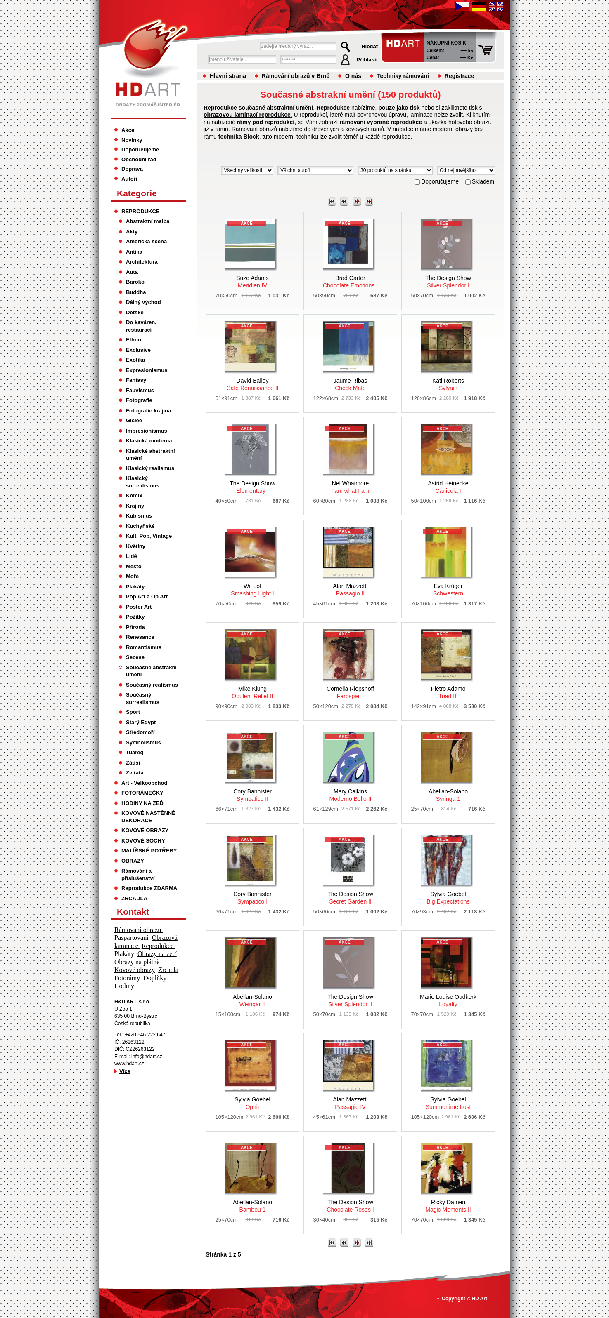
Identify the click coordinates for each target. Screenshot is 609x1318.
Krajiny (135, 506)
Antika (134, 252)
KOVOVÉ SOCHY (143, 841)
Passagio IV (350, 1103)
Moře (132, 576)
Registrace (459, 76)
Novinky (131, 140)
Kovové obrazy (134, 969)
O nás (353, 76)
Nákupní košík (446, 43)
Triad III (448, 692)
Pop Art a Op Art (147, 596)
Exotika (135, 360)
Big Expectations (448, 898)
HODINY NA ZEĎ (142, 803)
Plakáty (135, 587)
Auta (132, 272)
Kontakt (133, 911)
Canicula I (448, 487)
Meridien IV (252, 282)
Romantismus (143, 647)
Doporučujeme (140, 149)
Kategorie (137, 193)
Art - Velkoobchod (144, 783)
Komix (134, 495)
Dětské (135, 312)
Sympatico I (252, 898)
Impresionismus (146, 431)
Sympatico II (252, 795)
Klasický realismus (150, 468)
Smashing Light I (252, 590)
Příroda (135, 627)
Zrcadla (168, 969)
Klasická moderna (149, 441)
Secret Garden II (350, 898)
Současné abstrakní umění (151, 671)
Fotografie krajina (148, 410)
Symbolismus (143, 742)
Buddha (136, 292)
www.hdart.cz (129, 1063)
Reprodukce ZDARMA (149, 888)
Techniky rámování (403, 76)
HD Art (479, 1299)
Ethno (133, 340)
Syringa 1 (448, 795)
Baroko (135, 282)
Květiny (135, 546)
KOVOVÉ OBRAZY (144, 830)
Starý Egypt (141, 722)
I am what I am (350, 487)
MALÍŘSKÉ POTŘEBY (149, 850)
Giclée (134, 420)
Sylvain (448, 384)
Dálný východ (143, 302)
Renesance (140, 637)
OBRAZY (132, 861)
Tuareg (134, 752)
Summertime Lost (448, 1103)
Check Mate (350, 384)
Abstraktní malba (148, 221)
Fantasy (136, 380)
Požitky (135, 617)
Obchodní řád (138, 159)
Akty (131, 231)
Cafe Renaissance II (252, 384)
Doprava (132, 169)
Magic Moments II (448, 1206)
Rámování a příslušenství (137, 874)
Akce (127, 130)
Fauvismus (140, 390)
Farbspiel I (350, 692)
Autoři (129, 179)
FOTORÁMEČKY (142, 793)
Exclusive (138, 350)
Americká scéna (146, 241)
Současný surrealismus (142, 698)
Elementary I (252, 487)
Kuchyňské (140, 526)
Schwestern (448, 590)
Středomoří (140, 732)
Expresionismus (147, 370)
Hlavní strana (228, 76)
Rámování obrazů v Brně (295, 76)
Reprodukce (158, 945)
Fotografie (139, 400)
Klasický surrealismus (142, 482)
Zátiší (133, 763)
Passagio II (350, 590)
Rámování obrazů (138, 929)
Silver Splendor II (350, 1000)
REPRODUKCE (140, 211)
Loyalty (448, 1000)
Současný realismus (152, 685)
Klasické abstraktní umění (150, 454)
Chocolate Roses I (350, 1206)
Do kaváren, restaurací (141, 326)
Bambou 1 (252, 1206)
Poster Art (139, 607)
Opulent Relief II (252, 692)
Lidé (131, 556)
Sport (133, 712)
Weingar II (252, 1000)
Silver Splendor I (448, 282)
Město (134, 566)
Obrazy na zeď (157, 953)
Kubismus (139, 516)
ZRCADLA (134, 898)
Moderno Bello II (350, 795)
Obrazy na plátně (137, 961)
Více (124, 1071)
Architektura (142, 262)
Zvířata (135, 773)
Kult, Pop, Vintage (149, 536)
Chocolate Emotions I (350, 282)
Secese (135, 657)
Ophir (252, 1103)
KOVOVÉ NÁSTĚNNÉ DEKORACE (148, 817)
